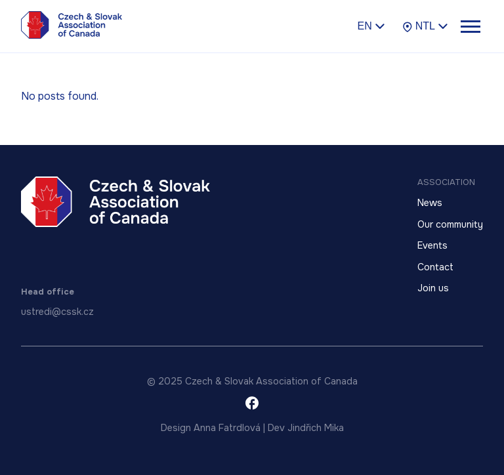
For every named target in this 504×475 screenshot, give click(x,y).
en (371, 25)
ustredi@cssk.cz (57, 312)
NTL (425, 26)
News (429, 203)
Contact (435, 267)
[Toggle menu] (470, 26)
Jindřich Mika (315, 428)
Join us (433, 288)
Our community (450, 224)
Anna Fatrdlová (227, 428)
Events (432, 245)
